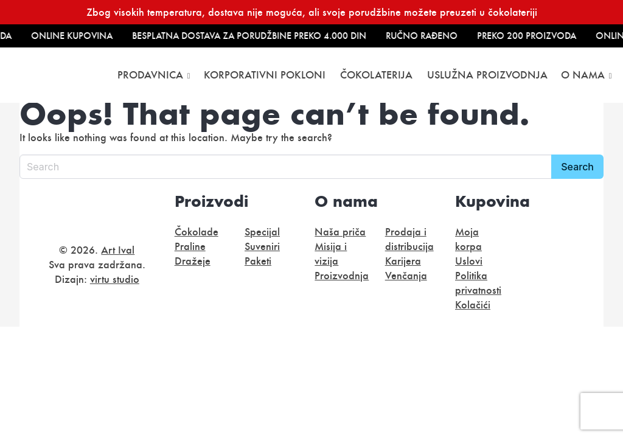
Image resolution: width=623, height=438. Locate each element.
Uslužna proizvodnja (487, 75)
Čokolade (196, 231)
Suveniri (262, 246)
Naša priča (340, 231)
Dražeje (193, 261)
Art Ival (117, 250)
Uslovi (468, 261)
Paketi (258, 261)
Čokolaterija (376, 75)
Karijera (403, 261)
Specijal (262, 231)
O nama (583, 75)
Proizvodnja (342, 275)
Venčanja (406, 275)
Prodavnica (150, 75)
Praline (190, 246)
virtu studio (114, 279)
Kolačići (472, 304)
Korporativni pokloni (264, 75)
